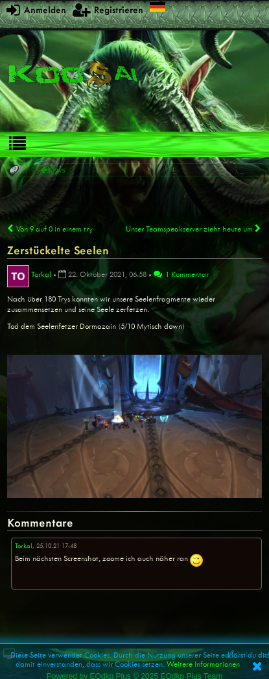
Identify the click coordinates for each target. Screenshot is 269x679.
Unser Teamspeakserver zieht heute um (194, 228)
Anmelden (36, 9)
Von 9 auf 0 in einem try (50, 228)
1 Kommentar (181, 274)
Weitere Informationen (203, 664)
